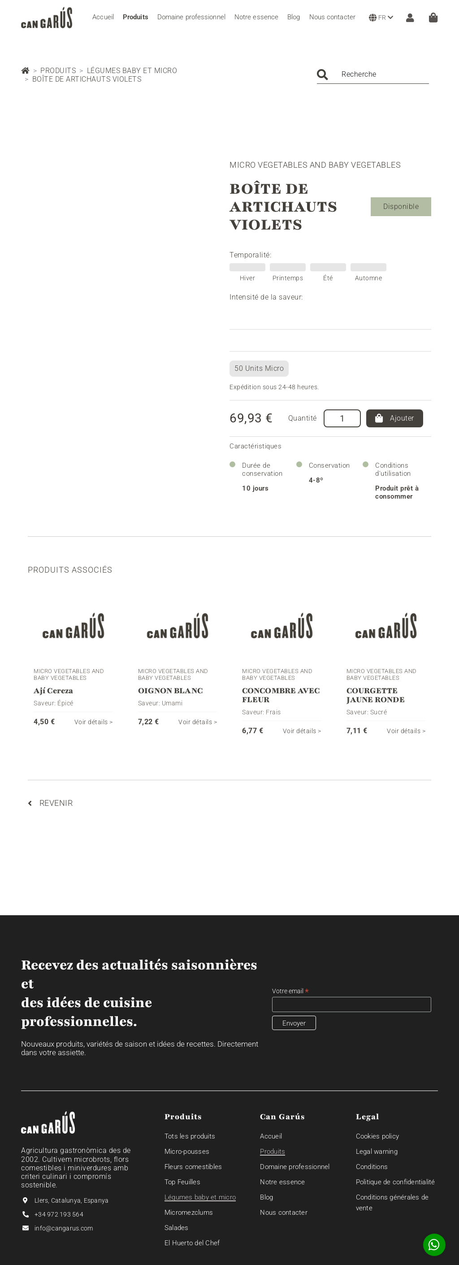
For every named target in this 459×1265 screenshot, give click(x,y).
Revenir (50, 803)
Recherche (359, 74)
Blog (266, 1197)
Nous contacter (283, 1212)
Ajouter (394, 418)
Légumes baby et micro (132, 70)
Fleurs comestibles (193, 1167)
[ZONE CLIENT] (408, 17)
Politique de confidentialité (395, 1182)
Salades (177, 1228)
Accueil (271, 1136)
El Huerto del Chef (192, 1243)
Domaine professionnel (294, 1167)
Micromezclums (189, 1212)
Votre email (290, 991)
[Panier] (433, 17)
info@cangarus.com (64, 1228)
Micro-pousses (187, 1152)
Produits (58, 70)
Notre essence (282, 1182)
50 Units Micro (259, 368)
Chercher (322, 74)
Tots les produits (190, 1136)
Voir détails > (93, 722)
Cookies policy (377, 1136)
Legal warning (377, 1152)
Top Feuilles (182, 1182)
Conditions (372, 1167)
